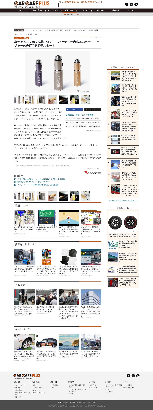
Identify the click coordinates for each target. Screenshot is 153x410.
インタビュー (110, 392)
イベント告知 (128, 385)
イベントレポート (129, 387)
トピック (20, 284)
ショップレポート (31, 30)
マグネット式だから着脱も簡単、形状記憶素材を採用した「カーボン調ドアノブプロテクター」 (98, 126)
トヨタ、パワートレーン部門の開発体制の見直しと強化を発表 (37, 185)
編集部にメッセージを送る (93, 130)
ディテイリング (54, 10)
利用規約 (72, 402)
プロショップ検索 (94, 387)
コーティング (36, 390)
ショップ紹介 (100, 10)
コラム (71, 393)
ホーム (21, 10)
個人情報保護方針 (81, 402)
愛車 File (68, 30)
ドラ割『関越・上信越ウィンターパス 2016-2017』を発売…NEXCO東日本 (42, 179)
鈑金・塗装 (69, 10)
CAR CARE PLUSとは (62, 402)
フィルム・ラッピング (39, 392)
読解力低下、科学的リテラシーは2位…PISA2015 (33, 182)
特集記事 (115, 10)
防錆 (79, 14)
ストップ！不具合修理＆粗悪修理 (51, 30)
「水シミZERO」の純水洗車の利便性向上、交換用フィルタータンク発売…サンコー (94, 118)
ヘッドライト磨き (38, 387)
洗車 (34, 385)
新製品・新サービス (26, 244)
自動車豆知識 (93, 30)
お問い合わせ (91, 402)
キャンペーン (23, 329)
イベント (131, 10)
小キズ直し (70, 14)
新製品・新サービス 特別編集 (80, 115)
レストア (84, 10)
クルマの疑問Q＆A (80, 30)
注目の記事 (37, 10)
